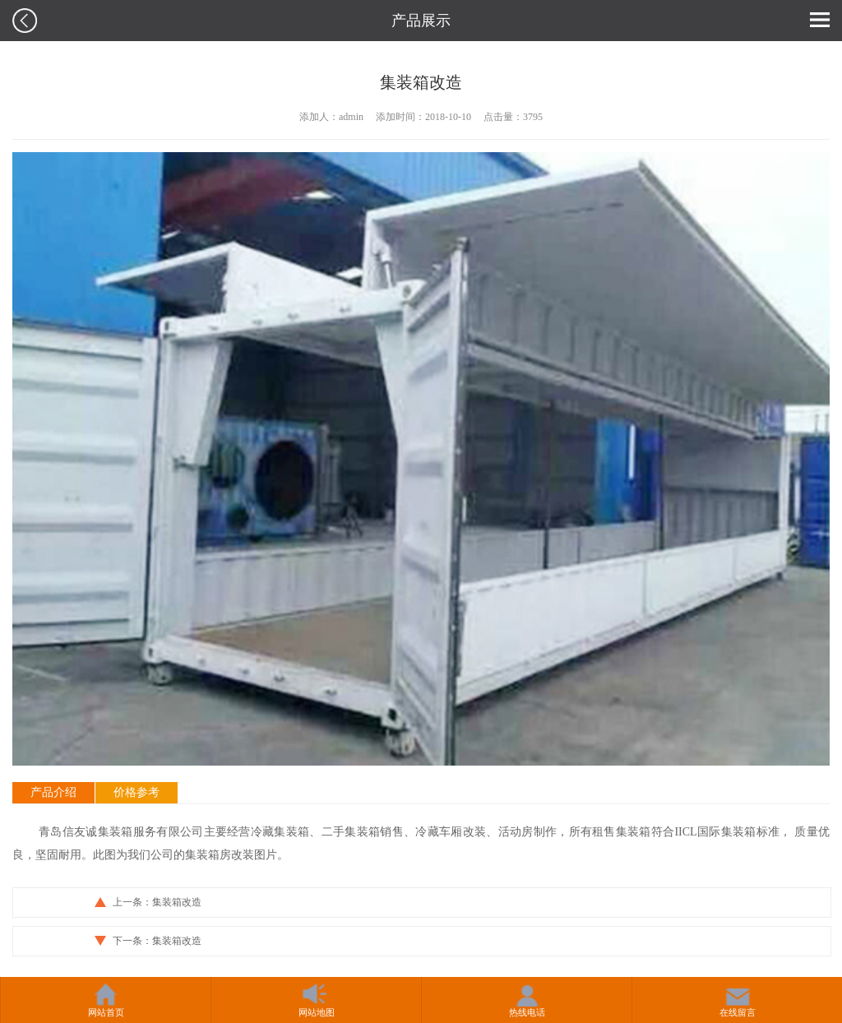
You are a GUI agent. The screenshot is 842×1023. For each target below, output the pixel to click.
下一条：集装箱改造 (157, 941)
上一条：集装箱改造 (157, 902)
